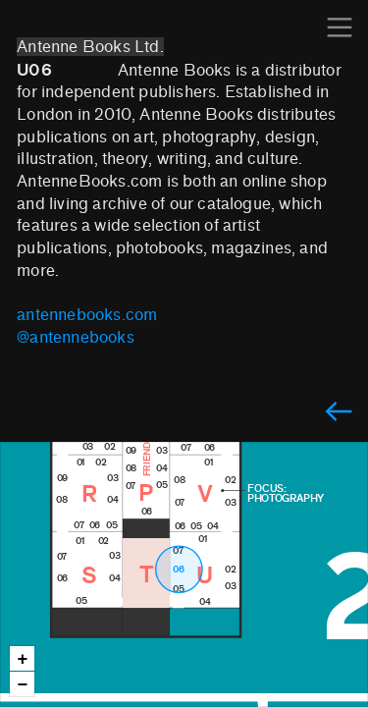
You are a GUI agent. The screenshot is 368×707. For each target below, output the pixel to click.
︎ (339, 28)
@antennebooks (75, 337)
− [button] (23, 685)
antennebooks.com (87, 314)
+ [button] (23, 659)
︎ (338, 413)
